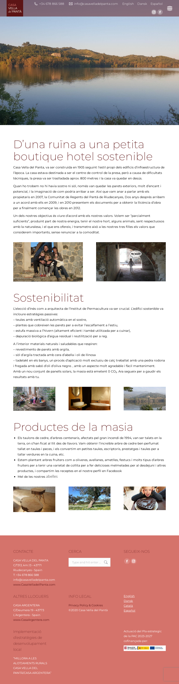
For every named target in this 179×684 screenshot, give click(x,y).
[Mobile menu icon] (169, 8)
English (129, 596)
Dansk (128, 601)
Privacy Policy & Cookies (86, 605)
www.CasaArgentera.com (31, 619)
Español (129, 610)
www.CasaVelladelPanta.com (34, 584)
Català (128, 605)
